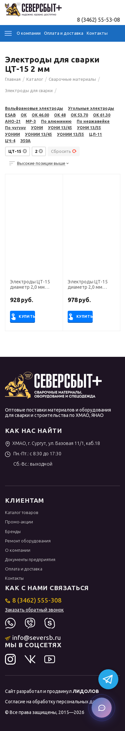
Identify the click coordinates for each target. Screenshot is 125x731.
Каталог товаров (21, 512)
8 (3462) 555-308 (33, 600)
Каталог (8, 33)
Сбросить (64, 151)
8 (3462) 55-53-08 (98, 20)
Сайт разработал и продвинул (52, 691)
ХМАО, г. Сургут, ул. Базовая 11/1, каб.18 (52, 443)
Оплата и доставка (63, 33)
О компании (29, 33)
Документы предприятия (30, 559)
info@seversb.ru (33, 637)
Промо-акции (19, 521)
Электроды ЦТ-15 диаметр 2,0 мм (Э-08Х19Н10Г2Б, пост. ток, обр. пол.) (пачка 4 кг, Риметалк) (33, 284)
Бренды (13, 531)
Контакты (97, 33)
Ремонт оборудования (28, 540)
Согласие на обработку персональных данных (55, 701)
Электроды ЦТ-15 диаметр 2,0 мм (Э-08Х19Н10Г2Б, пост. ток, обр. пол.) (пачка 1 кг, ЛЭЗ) (89, 284)
